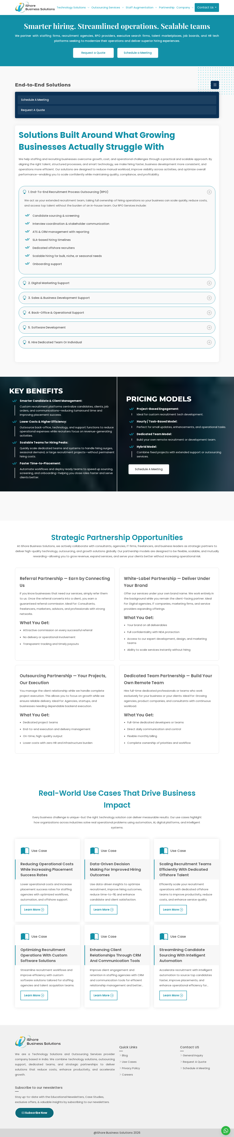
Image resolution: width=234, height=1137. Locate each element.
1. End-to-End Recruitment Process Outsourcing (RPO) (65, 192)
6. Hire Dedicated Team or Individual (52, 342)
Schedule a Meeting (138, 53)
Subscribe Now (34, 1113)
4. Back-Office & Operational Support (53, 313)
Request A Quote (195, 1061)
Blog (125, 1055)
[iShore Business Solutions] (225, 1130)
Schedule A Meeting (149, 469)
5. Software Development (44, 327)
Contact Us (205, 7)
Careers (127, 1074)
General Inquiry (193, 1055)
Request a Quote (93, 53)
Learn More (32, 910)
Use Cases (129, 1061)
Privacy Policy (131, 1068)
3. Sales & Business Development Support (56, 298)
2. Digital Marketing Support (45, 283)
